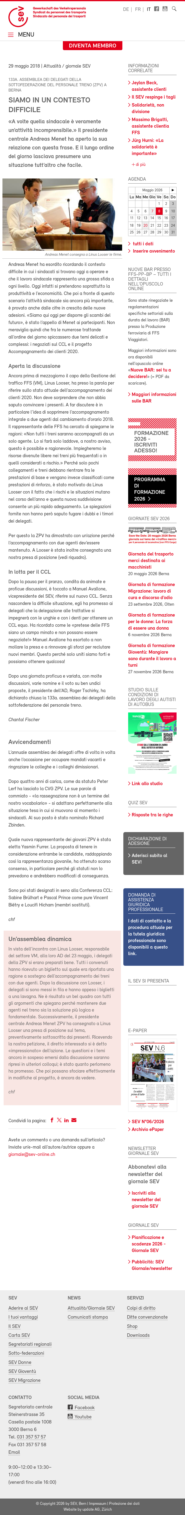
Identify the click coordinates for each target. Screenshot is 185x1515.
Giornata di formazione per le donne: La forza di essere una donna (151, 622)
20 (145, 226)
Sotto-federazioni (26, 1353)
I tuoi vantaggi (23, 1317)
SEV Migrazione (24, 1380)
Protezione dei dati (124, 1504)
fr (138, 9)
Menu (25, 35)
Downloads (138, 1335)
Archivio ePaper (148, 1129)
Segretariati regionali (30, 1344)
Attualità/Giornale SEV (91, 1308)
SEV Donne (19, 1362)
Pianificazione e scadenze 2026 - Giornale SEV (149, 1244)
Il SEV (14, 1326)
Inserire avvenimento (153, 251)
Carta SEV (19, 1335)
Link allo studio (147, 783)
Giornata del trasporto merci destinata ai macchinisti (150, 561)
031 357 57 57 (31, 1437)
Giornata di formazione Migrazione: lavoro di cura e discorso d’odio (151, 591)
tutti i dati (142, 244)
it (149, 9)
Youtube (83, 1417)
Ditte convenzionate (147, 1317)
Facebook (85, 1407)
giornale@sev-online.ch (31, 1154)
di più (140, 164)
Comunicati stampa (88, 1317)
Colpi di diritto (141, 1308)
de (126, 9)
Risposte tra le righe (152, 815)
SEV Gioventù (22, 1371)
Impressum (97, 1504)
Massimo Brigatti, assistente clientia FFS (150, 126)
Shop (132, 1326)
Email (14, 1452)
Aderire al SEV (23, 1308)
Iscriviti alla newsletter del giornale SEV (146, 1200)
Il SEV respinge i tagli (154, 97)
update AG (91, 1510)
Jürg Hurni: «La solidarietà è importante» (148, 147)
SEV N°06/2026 (148, 1122)
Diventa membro (92, 46)
